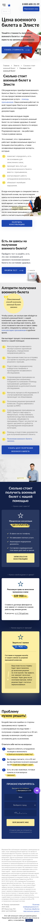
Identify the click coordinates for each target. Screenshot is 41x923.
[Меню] (4, 5)
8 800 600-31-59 (30, 4)
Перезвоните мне (31, 9)
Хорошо (29, 920)
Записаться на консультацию (20, 558)
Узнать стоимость (16, 50)
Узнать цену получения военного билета (20, 449)
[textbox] (20, 805)
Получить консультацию (17, 223)
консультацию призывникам (14, 330)
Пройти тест (13, 270)
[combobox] (20, 805)
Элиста (5, 11)
